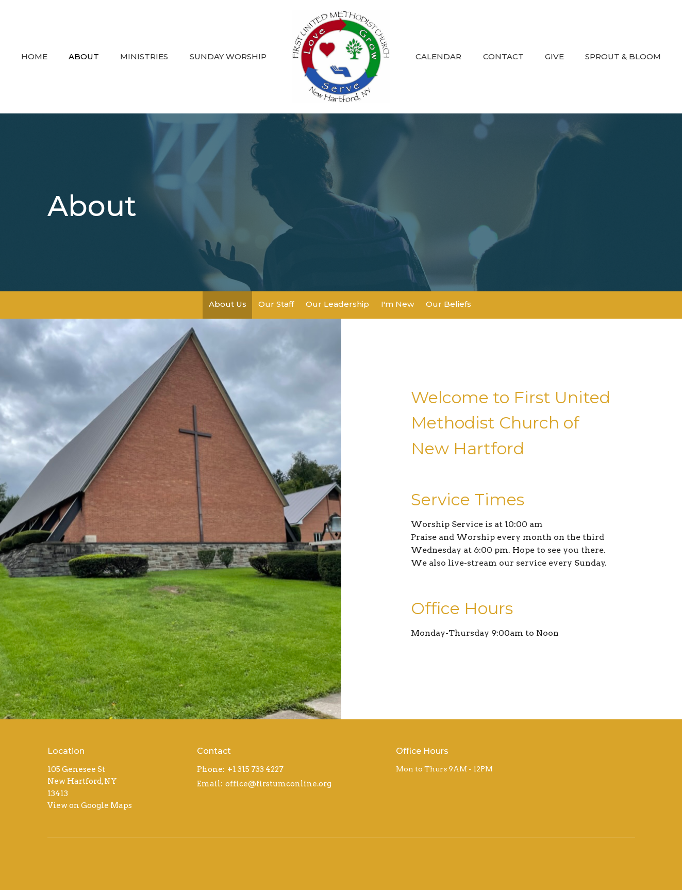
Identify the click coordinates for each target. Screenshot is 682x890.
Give (554, 56)
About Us (227, 304)
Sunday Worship (228, 56)
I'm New (397, 304)
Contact (503, 56)
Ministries (144, 56)
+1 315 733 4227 (255, 769)
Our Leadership (337, 304)
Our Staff (276, 304)
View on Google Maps (89, 805)
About (84, 56)
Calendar (438, 56)
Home (34, 56)
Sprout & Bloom (623, 56)
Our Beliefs (448, 304)
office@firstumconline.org (278, 783)
